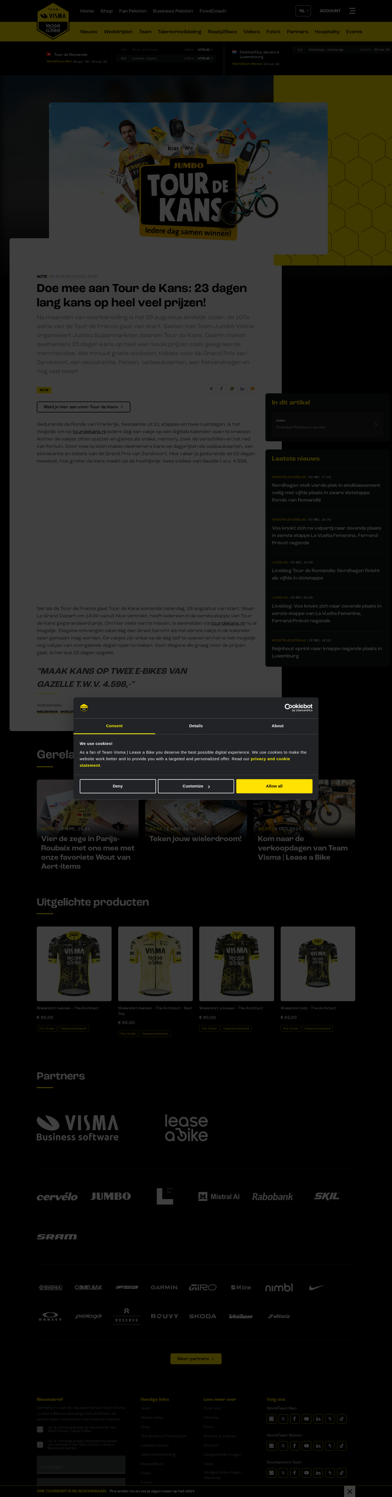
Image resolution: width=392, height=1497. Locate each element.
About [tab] (278, 725)
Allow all (274, 786)
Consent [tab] (114, 725)
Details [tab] (196, 725)
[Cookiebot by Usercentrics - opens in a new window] (289, 708)
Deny (118, 786)
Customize (196, 786)
